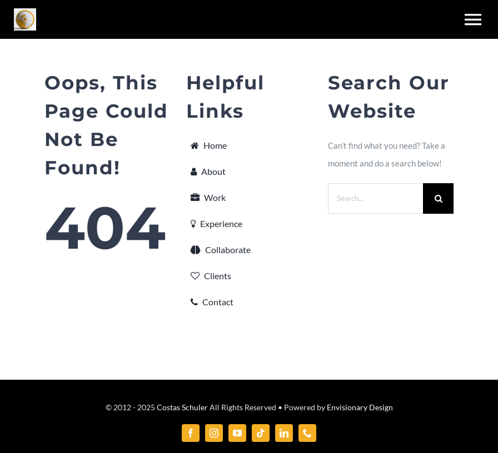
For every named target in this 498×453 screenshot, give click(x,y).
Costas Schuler (182, 407)
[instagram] (214, 433)
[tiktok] (261, 433)
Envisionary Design (360, 407)
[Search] (438, 198)
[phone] (307, 433)
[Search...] (375, 198)
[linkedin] (284, 433)
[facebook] (191, 433)
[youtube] (237, 433)
